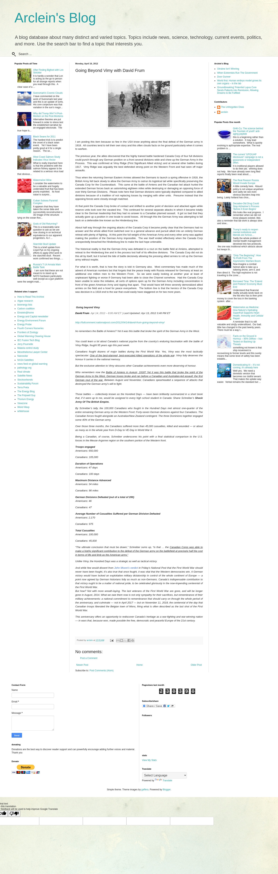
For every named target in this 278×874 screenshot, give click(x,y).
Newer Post (82, 665)
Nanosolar (22, 356)
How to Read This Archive (30, 296)
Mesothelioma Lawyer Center (32, 352)
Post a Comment (88, 658)
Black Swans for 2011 (44, 136)
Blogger (167, 789)
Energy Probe (24, 324)
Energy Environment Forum (31, 320)
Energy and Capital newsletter (32, 316)
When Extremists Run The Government (237, 72)
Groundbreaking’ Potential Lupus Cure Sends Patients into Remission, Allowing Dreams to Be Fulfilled (237, 90)
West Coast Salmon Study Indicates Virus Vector (46, 158)
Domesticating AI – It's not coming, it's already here (246, 366)
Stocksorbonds (25, 379)
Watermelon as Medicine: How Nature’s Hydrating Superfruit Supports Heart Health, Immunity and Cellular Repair (248, 313)
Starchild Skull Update (44, 244)
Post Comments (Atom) (101, 670)
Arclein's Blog (55, 17)
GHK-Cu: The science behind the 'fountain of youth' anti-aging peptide (248, 131)
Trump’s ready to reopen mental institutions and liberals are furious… (245, 232)
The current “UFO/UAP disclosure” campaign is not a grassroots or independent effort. (248, 158)
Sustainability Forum (27, 383)
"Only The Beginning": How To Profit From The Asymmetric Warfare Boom (247, 258)
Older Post (196, 665)
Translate (163, 780)
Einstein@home (25, 312)
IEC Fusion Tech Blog (28, 340)
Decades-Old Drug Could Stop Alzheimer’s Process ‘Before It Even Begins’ (246, 206)
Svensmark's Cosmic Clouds (48, 93)
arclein (224, 112)
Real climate (23, 371)
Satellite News (24, 375)
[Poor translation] (14, 813)
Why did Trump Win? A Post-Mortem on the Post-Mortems (48, 114)
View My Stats (149, 760)
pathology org (24, 367)
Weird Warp (23, 407)
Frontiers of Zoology (27, 332)
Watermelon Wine (42, 180)
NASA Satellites (25, 360)
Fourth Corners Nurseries (30, 328)
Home (139, 665)
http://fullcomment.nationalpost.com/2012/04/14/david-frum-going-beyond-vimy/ (120, 322)
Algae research (25, 301)
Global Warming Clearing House (34, 336)
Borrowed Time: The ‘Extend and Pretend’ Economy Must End (247, 284)
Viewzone (22, 403)
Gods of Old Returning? (45, 223)
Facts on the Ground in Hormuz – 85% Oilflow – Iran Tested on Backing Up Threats (248, 340)
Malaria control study (28, 348)
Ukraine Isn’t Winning (228, 68)
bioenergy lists (24, 304)
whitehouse (23, 411)
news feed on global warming (32, 364)
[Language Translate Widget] (164, 775)
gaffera (144, 789)
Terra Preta (23, 387)
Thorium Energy (25, 399)
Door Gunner (224, 76)
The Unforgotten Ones (232, 107)
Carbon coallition (26, 308)
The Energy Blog (26, 391)
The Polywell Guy (26, 395)
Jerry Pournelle (25, 344)
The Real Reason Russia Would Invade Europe (246, 181)
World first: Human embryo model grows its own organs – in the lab (239, 82)
